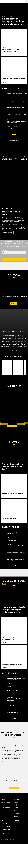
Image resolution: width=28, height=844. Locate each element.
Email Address (4, 250)
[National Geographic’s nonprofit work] (14, 751)
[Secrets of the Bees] (18, 367)
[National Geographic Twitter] (15, 824)
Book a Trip (16, 802)
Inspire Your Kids (16, 805)
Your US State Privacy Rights (5, 802)
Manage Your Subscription (5, 826)
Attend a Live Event (17, 801)
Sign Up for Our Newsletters (5, 829)
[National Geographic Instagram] (15, 822)
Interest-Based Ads (4, 805)
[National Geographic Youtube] (17, 824)
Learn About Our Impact (18, 811)
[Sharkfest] (7, 367)
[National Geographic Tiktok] (17, 826)
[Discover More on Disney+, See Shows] (14, 357)
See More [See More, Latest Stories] (14, 565)
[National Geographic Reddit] (15, 829)
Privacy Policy (3, 801)
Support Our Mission (17, 813)
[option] (11, 151)
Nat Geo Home (16, 799)
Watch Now (14, 350)
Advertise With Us (17, 818)
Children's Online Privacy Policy (6, 804)
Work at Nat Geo (4, 828)
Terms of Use (3, 799)
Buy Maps (15, 804)
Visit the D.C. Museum (17, 808)
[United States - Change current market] (5, 833)
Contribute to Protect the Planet (6, 831)
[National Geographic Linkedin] (15, 826)
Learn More (5, 667)
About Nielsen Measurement (5, 807)
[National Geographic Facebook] (17, 822)
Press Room (16, 816)
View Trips (5, 521)
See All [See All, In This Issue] (14, 718)
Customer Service (4, 823)
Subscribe (4, 583)
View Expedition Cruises (8, 496)
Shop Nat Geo (16, 807)
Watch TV (15, 810)
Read (4, 54)
